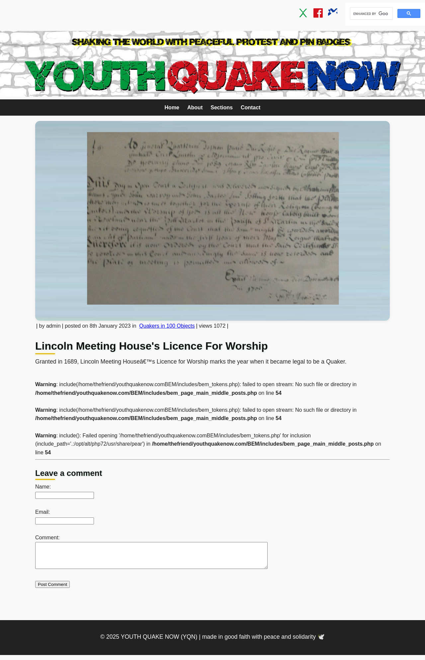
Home (172, 107)
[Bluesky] (332, 14)
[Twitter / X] (303, 14)
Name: (43, 487)
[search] (370, 14)
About (195, 107)
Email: (42, 512)
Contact (251, 107)
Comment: (47, 537)
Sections (222, 107)
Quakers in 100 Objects (167, 326)
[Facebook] (318, 14)
